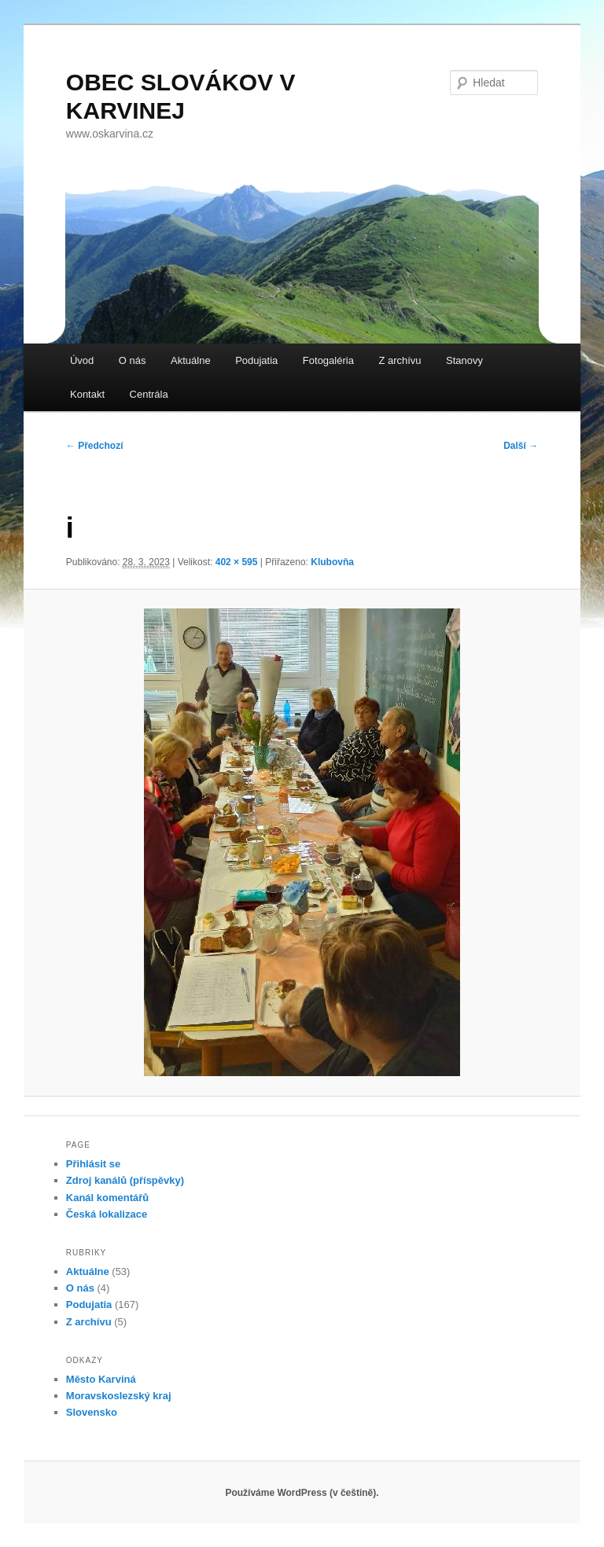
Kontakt (87, 394)
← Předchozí (94, 445)
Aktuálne (191, 360)
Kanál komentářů (107, 1197)
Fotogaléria (328, 360)
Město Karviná (101, 1379)
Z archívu (399, 360)
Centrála (149, 394)
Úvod (82, 360)
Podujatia (256, 360)
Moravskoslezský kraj (118, 1396)
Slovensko (91, 1412)
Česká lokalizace (106, 1214)
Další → (520, 445)
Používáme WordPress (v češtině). (301, 1492)
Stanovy (464, 360)
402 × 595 (236, 562)
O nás (132, 360)
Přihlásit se (93, 1164)
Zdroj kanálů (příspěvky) (125, 1180)
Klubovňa (332, 562)
